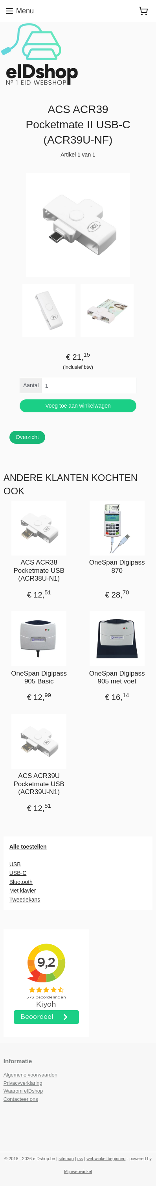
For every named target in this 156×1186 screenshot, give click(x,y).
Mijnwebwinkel (78, 1171)
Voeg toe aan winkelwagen (78, 406)
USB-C (18, 873)
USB (15, 864)
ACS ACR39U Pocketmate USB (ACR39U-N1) (39, 784)
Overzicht (27, 437)
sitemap (66, 1158)
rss (80, 1158)
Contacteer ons (21, 1099)
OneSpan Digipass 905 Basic (39, 677)
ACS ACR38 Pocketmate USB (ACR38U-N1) (39, 570)
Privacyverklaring (23, 1083)
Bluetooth (21, 882)
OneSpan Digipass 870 (117, 566)
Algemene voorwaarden (30, 1075)
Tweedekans (24, 899)
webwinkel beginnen (105, 1158)
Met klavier (22, 890)
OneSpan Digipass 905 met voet (117, 677)
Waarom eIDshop (23, 1091)
